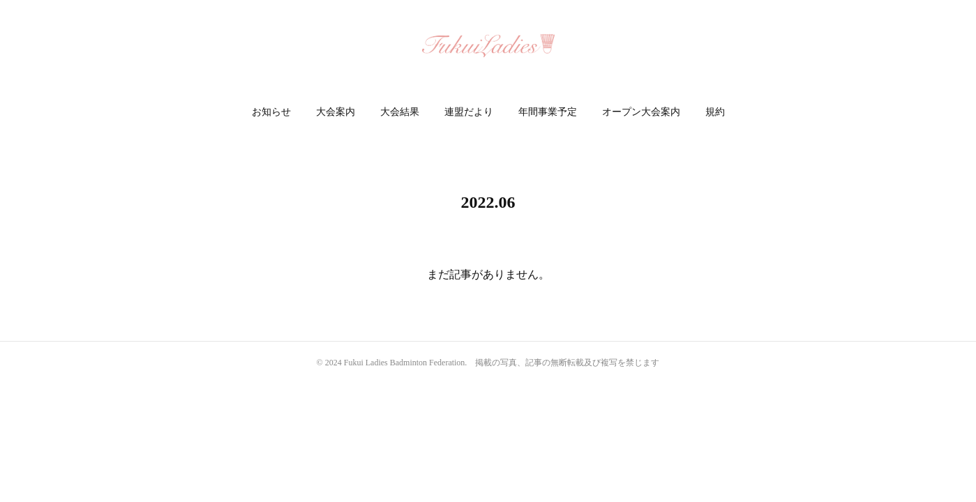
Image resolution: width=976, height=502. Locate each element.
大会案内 (335, 112)
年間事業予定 (547, 112)
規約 (715, 112)
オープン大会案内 (641, 112)
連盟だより (468, 112)
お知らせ (271, 112)
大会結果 (399, 112)
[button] (271, 112)
